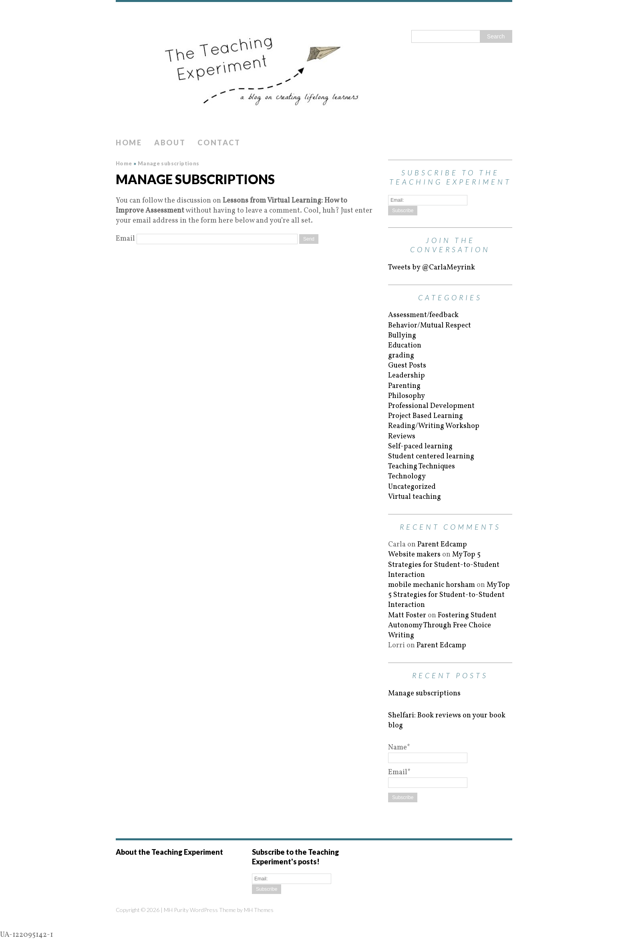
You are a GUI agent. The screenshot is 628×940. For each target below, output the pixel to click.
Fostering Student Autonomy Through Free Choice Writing (442, 626)
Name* (427, 753)
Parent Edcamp (442, 545)
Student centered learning (431, 457)
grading (401, 356)
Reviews (401, 437)
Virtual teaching (414, 497)
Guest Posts (407, 366)
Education (404, 346)
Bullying (402, 336)
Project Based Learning (425, 416)
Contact (218, 142)
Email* (427, 777)
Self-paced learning (420, 447)
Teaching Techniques (421, 467)
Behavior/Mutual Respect (429, 326)
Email (125, 239)
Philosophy (406, 396)
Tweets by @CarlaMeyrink (431, 268)
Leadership (406, 376)
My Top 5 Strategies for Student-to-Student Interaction (443, 565)
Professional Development (431, 406)
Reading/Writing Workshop (433, 426)
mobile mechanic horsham (431, 585)
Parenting (404, 386)
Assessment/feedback (423, 315)
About (170, 142)
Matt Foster (407, 616)
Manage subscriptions (424, 694)
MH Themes (259, 909)
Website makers (414, 555)
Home (129, 142)
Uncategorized (412, 487)
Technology (407, 477)
